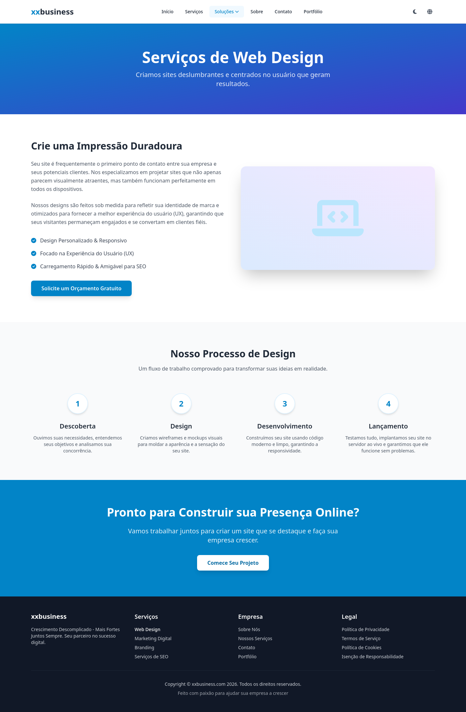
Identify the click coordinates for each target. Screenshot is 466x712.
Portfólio (313, 11)
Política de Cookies (362, 647)
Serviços (194, 11)
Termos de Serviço (361, 638)
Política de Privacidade (365, 629)
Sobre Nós (249, 629)
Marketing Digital (153, 638)
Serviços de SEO (151, 656)
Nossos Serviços (255, 638)
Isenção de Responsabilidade (373, 656)
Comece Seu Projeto (233, 562)
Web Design (148, 629)
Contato (283, 11)
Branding (144, 647)
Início (167, 11)
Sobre (256, 11)
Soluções (227, 11)
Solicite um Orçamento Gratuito (81, 288)
